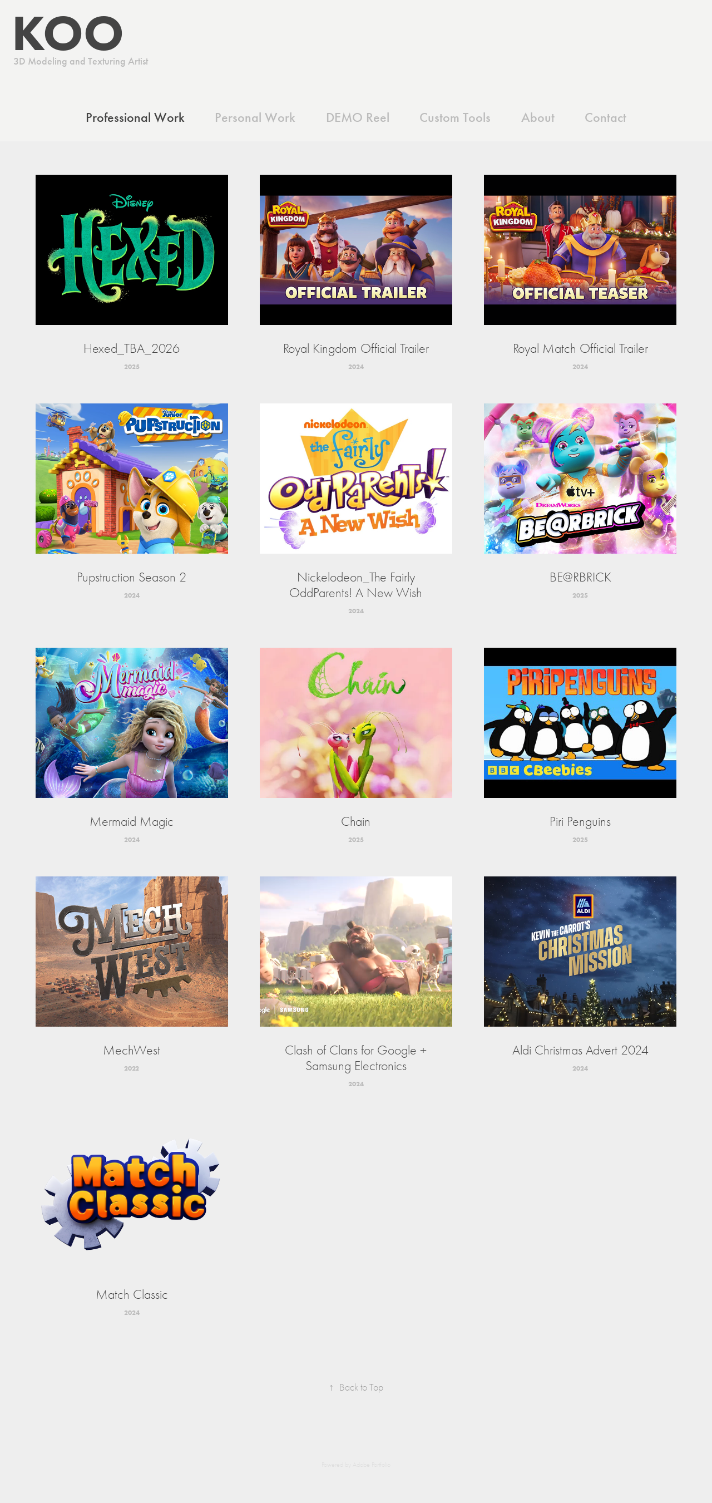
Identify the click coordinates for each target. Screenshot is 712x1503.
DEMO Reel (357, 117)
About (538, 117)
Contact (605, 117)
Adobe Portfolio (371, 1464)
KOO (62, 32)
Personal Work (255, 117)
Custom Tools (455, 117)
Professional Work (135, 117)
